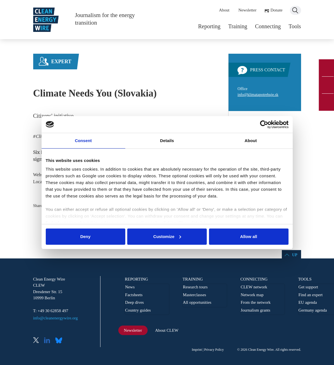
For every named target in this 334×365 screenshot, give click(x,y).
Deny (85, 236)
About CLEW (167, 330)
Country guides (138, 310)
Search (295, 10)
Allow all (248, 236)
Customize (167, 236)
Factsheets (133, 295)
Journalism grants (255, 310)
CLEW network (254, 287)
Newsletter (247, 10)
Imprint (197, 350)
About (224, 10)
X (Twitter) (38, 341)
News (129, 287)
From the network (255, 302)
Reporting (209, 26)
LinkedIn (49, 341)
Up (294, 255)
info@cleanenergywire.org (55, 318)
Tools (295, 26)
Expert (61, 61)
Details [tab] (167, 140)
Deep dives (134, 302)
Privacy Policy (214, 350)
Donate (276, 10)
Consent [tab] (83, 140)
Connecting (268, 26)
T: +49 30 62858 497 (50, 311)
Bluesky (60, 341)
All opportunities (197, 302)
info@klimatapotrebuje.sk (257, 95)
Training (237, 26)
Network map (252, 295)
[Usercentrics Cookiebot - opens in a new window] (264, 124)
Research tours (195, 287)
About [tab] (251, 140)
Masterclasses (194, 295)
